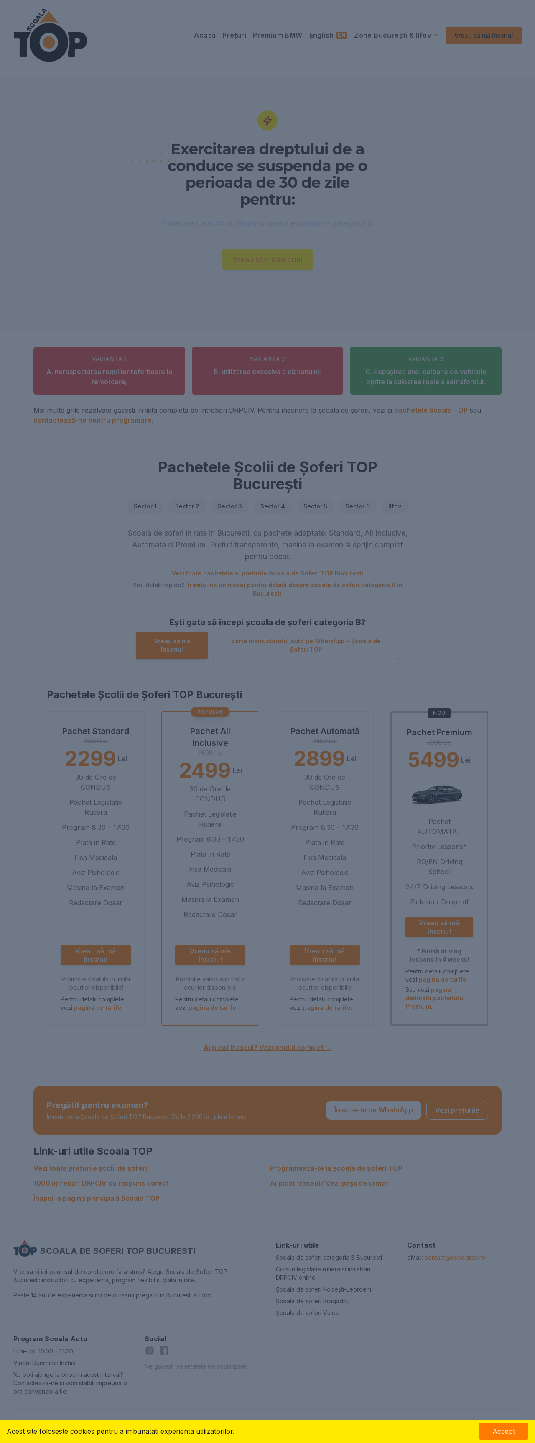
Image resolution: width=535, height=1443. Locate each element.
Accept (503, 1431)
